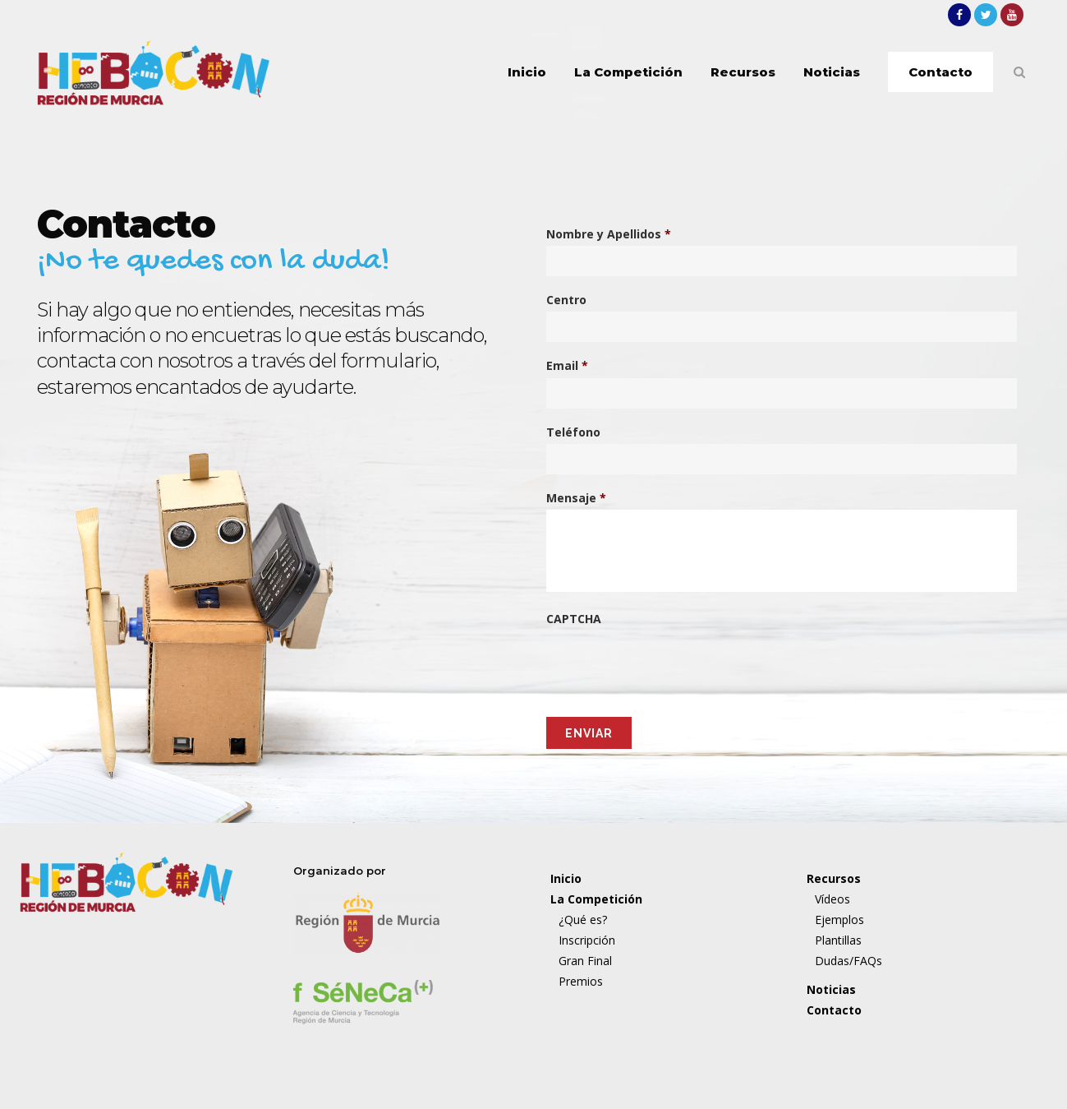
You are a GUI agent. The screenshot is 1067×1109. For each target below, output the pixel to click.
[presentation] (671, 658)
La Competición (596, 899)
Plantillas (838, 940)
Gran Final (585, 960)
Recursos (834, 878)
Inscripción (587, 940)
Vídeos (832, 899)
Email (567, 365)
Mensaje (576, 498)
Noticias (831, 989)
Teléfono (573, 432)
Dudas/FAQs (848, 960)
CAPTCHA (573, 619)
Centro (566, 300)
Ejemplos (839, 919)
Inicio (566, 878)
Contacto (834, 1010)
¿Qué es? (583, 919)
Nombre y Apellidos (608, 234)
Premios (581, 981)
